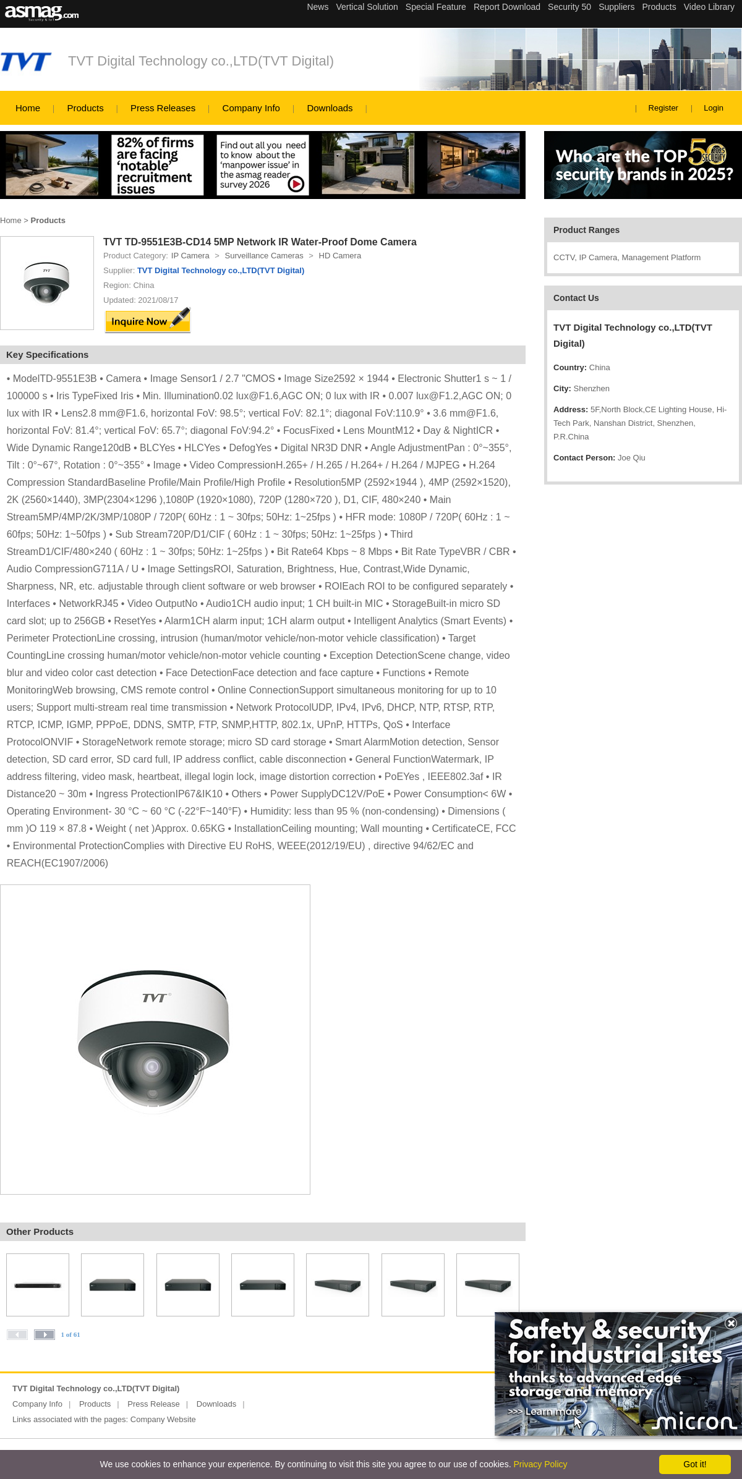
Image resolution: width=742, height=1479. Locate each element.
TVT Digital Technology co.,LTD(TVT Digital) (201, 61)
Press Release (153, 1404)
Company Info (251, 108)
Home (27, 108)
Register (663, 107)
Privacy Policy (540, 1464)
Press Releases (162, 108)
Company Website (163, 1419)
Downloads (329, 108)
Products (85, 108)
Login (713, 107)
